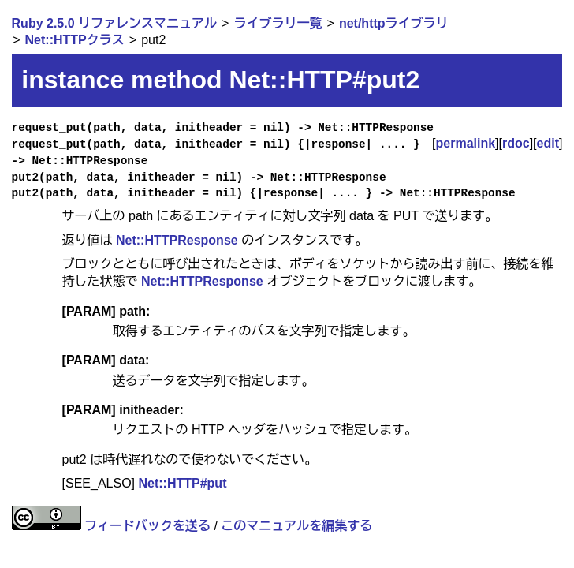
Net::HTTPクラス (75, 40)
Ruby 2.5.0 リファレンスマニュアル (114, 23)
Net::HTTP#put (182, 483)
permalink (466, 143)
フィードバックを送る (147, 525)
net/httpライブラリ (394, 23)
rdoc (516, 143)
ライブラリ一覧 (277, 23)
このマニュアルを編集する (296, 525)
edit (548, 143)
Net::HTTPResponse (177, 240)
